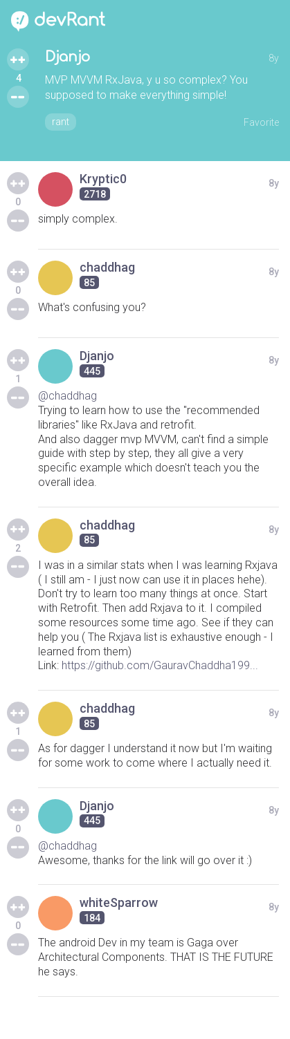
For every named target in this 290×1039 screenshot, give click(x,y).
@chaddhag (67, 395)
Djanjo (67, 57)
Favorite (261, 122)
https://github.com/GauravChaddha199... (160, 665)
